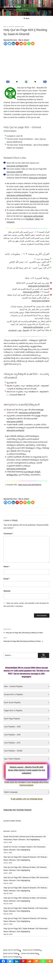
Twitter (37, 219)
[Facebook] (5, 43)
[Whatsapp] (29, 43)
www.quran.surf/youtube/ (33, 216)
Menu (26, 18)
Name (7, 567)
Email (7, 579)
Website (7, 591)
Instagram (11, 222)
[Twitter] (9, 43)
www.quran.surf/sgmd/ (38, 178)
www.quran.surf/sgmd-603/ (17, 166)
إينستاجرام (12, 330)
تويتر (19, 330)
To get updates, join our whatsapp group (26, 799)
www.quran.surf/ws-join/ (39, 201)
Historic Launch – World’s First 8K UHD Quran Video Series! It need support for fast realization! (26, 770)
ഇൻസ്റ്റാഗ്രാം (12, 475)
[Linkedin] (13, 43)
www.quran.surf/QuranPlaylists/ (19, 195)
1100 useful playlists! (23, 671)
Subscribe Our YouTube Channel (17, 810)
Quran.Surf (12, 6)
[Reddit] (21, 43)
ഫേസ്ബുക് (28, 472)
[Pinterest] (17, 43)
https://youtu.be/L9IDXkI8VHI (29, 485)
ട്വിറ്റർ (37, 472)
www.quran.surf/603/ (15, 172)
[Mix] (25, 43)
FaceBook (30, 219)
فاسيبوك (26, 330)
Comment (8, 534)
